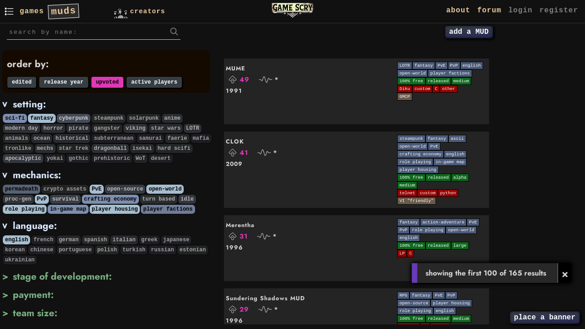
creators (138, 10)
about (458, 10)
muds (64, 11)
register (558, 10)
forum (489, 10)
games (32, 11)
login (520, 10)
